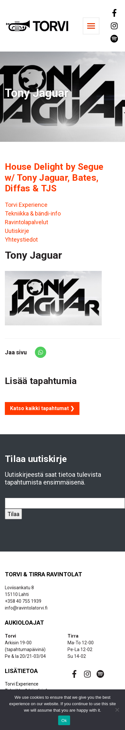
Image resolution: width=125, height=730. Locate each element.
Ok (64, 720)
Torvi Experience (26, 204)
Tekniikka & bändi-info (33, 213)
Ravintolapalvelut (26, 222)
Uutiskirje (17, 230)
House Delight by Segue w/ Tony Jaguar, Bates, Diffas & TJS (54, 177)
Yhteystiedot (21, 239)
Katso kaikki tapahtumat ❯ (42, 408)
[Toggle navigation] (91, 25)
